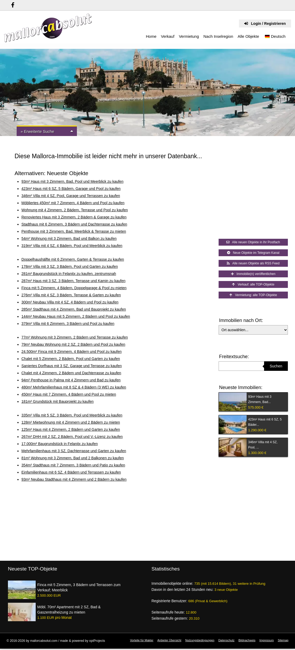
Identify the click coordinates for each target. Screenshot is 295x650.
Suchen (276, 366)
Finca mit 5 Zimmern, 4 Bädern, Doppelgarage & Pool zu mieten (74, 288)
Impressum (266, 640)
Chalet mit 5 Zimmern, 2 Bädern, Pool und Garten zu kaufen (70, 359)
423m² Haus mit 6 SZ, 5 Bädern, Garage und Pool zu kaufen (71, 188)
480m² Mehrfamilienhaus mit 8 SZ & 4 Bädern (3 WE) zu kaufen (73, 387)
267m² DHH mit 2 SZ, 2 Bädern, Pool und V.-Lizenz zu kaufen (72, 436)
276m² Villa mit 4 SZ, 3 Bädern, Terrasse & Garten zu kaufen (71, 295)
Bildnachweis (246, 640)
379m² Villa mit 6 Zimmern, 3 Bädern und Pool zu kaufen (67, 323)
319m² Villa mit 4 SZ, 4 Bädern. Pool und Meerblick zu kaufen (71, 246)
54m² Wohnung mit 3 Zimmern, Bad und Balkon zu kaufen (69, 238)
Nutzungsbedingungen (199, 640)
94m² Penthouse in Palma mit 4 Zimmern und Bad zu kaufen (71, 380)
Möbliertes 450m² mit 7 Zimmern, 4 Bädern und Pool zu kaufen (73, 203)
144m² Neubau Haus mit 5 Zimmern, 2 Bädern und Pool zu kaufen (75, 316)
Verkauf (167, 36)
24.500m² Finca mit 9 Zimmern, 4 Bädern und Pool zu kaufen (71, 351)
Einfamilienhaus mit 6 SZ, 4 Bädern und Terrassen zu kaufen (71, 472)
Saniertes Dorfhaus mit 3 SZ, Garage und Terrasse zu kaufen (71, 366)
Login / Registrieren (265, 23)
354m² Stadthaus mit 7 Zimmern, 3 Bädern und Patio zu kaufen (73, 465)
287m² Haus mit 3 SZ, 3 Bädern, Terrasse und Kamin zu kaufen (73, 281)
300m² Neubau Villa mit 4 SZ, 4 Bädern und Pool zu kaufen (69, 302)
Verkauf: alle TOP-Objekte (253, 284)
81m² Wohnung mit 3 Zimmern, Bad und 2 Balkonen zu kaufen (72, 458)
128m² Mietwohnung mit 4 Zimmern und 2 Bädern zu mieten (70, 422)
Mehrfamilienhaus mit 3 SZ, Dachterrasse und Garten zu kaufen (73, 451)
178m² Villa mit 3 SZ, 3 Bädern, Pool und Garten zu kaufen (69, 266)
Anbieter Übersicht (169, 640)
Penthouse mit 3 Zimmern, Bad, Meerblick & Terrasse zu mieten (73, 231)
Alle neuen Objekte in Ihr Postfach (253, 242)
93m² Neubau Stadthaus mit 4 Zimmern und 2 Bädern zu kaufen (74, 479)
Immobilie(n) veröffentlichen (253, 274)
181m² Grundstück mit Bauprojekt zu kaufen (57, 401)
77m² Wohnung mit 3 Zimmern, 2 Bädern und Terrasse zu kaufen (74, 337)
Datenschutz (226, 640)
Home (151, 36)
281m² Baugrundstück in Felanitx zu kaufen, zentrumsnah (68, 274)
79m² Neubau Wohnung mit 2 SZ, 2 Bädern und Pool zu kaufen (73, 344)
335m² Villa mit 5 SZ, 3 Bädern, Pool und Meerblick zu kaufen (71, 415)
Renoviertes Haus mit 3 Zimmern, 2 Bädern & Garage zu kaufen (74, 217)
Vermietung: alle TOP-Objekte (253, 295)
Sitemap (283, 640)
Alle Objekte (248, 36)
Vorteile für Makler (142, 640)
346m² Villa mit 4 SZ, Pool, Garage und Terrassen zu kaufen (70, 196)
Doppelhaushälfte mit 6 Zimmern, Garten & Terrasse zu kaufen (72, 259)
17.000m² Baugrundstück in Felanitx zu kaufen (59, 444)
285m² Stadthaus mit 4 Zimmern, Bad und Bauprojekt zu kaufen (73, 309)
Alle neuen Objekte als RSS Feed (253, 263)
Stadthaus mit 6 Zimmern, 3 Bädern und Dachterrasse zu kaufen (74, 224)
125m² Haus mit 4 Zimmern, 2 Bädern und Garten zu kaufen (70, 429)
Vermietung (189, 36)
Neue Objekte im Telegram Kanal (253, 253)
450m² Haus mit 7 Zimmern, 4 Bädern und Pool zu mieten (68, 394)
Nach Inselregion (218, 36)
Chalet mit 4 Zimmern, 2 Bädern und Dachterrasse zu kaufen (71, 373)
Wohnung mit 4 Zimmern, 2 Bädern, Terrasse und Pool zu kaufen (74, 210)
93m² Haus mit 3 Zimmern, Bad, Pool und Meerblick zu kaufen (72, 181)
